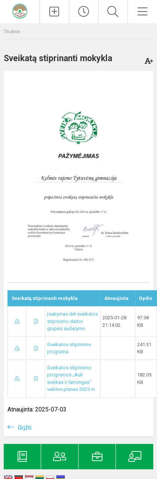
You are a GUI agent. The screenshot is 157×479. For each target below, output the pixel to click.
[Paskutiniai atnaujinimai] (83, 11)
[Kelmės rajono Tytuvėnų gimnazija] (19, 10)
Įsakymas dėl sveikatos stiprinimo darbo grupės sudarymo (72, 321)
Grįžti (24, 427)
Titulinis (12, 31)
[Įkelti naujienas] (54, 11)
